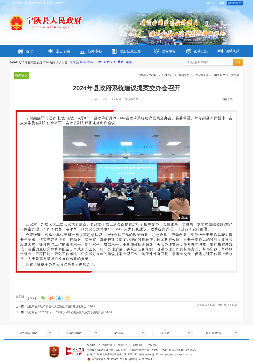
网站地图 (152, 344)
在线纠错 (137, 344)
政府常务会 (202, 75)
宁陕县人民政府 (147, 75)
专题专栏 (183, 75)
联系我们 (92, 344)
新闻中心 (167, 75)
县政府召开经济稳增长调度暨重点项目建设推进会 (56, 306)
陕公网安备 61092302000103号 (106, 359)
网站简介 (122, 344)
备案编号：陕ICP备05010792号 (178, 354)
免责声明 (107, 344)
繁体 (222, 3)
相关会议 (219, 75)
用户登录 (210, 3)
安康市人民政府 (55, 3)
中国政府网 (16, 3)
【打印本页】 (227, 99)
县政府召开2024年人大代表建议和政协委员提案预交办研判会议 (64, 312)
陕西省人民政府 (34, 3)
